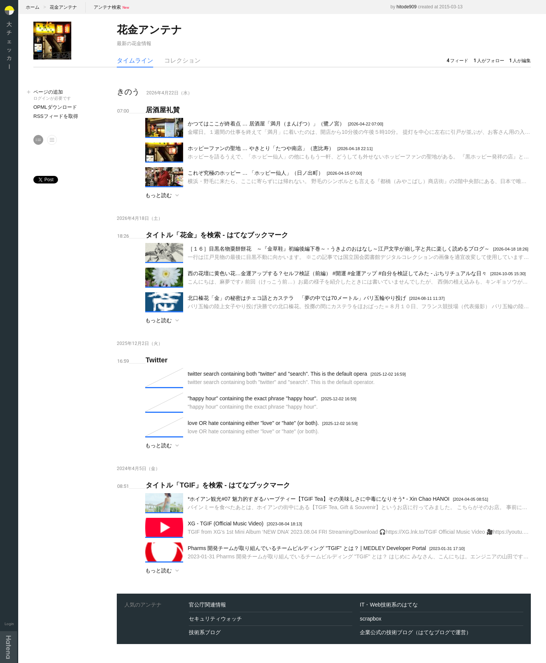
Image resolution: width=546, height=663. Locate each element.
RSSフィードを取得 (55, 116)
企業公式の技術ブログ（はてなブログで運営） (415, 632)
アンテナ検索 (107, 7)
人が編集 (520, 60)
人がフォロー (489, 60)
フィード (457, 60)
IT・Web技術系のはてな (389, 605)
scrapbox (370, 619)
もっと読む (158, 195)
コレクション (182, 60)
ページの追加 (67, 95)
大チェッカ (9, 45)
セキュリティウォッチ (215, 619)
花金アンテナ (63, 7)
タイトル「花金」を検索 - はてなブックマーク (217, 235)
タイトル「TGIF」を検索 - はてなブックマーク (218, 485)
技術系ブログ (205, 632)
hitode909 (407, 6)
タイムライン (135, 60)
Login (9, 624)
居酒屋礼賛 (163, 110)
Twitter (157, 360)
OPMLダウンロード (55, 107)
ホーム (32, 7)
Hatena (8, 647)
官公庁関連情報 (207, 605)
